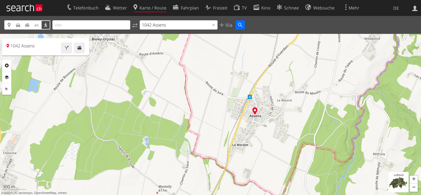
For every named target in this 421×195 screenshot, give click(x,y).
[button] (414, 180)
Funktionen (6, 89)
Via (228, 25)
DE (396, 8)
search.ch (10, 193)
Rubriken (6, 65)
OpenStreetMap (45, 193)
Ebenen (6, 77)
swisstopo (25, 193)
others (62, 193)
